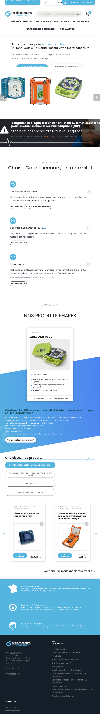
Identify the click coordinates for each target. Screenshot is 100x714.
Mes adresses (11, 696)
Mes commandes (13, 692)
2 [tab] (50, 405)
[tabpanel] (50, 364)
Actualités (67, 29)
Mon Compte (11, 689)
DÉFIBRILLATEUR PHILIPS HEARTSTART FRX (26, 496)
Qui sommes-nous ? (61, 644)
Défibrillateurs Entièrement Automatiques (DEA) (73, 465)
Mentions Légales (60, 630)
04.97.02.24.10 (54, 710)
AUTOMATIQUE (39, 398)
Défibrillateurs (22, 21)
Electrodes (26, 474)
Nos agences (58, 648)
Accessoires (81, 21)
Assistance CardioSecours (64, 678)
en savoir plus (18, 206)
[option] (50, 57)
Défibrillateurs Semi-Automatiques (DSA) (26, 465)
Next (96, 515)
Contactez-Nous (13, 655)
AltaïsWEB (81, 710)
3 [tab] (54, 405)
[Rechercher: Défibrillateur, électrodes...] (59, 14)
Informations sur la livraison (65, 641)
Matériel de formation (41, 29)
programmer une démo (40, 206)
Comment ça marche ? (66, 66)
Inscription (87, 2)
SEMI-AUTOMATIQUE (61, 398)
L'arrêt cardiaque (60, 668)
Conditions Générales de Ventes (66, 634)
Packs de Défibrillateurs (73, 474)
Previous (4, 515)
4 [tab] (56, 548)
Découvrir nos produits (31, 66)
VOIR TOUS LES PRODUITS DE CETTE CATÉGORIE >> (69, 553)
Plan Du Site (57, 637)
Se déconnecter (12, 699)
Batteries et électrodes (52, 21)
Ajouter (20, 537)
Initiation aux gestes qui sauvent (67, 651)
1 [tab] (46, 405)
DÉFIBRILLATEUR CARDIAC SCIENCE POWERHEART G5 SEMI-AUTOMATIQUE (72, 498)
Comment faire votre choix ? (20, 440)
